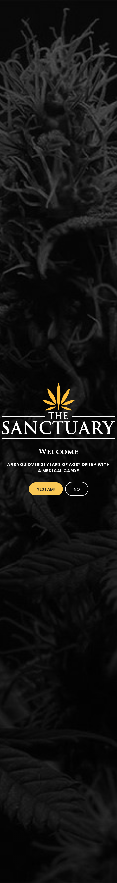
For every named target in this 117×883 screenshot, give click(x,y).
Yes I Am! (46, 489)
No (77, 489)
